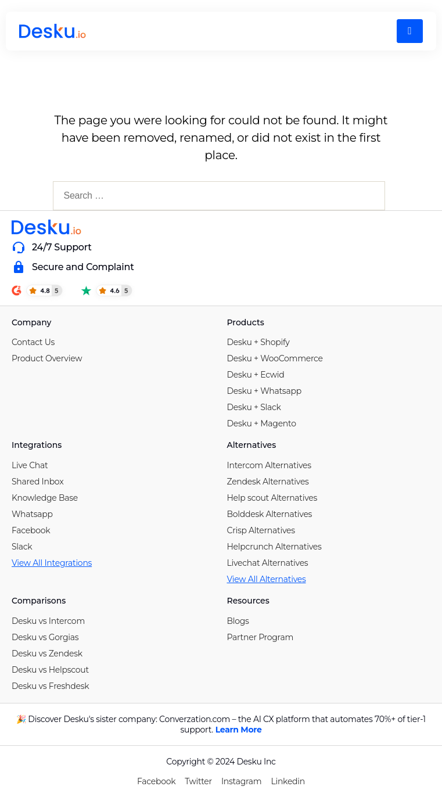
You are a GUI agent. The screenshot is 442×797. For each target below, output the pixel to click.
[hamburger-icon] (410, 31)
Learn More (238, 729)
